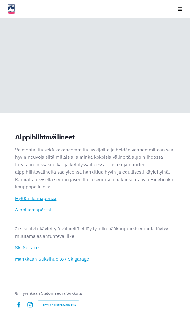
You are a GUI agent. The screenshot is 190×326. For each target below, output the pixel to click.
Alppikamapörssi (33, 210)
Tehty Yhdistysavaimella (58, 305)
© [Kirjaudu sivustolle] (17, 293)
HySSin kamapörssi (35, 198)
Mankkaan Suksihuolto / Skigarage (52, 259)
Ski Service (27, 248)
